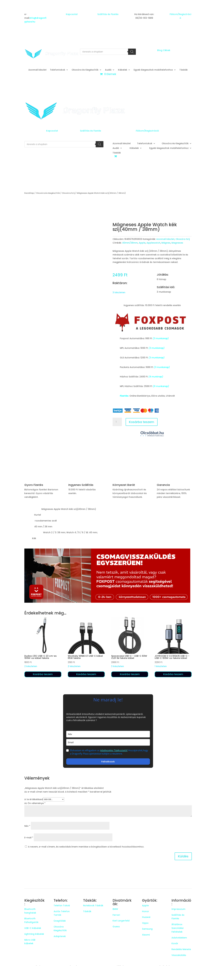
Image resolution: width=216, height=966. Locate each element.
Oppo (145, 923)
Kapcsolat (72, 14)
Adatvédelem (179, 937)
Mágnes (165, 242)
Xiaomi (146, 934)
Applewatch (153, 242)
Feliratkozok (108, 761)
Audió (108, 70)
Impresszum (178, 909)
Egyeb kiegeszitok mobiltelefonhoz (153, 70)
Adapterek (60, 936)
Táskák (183, 70)
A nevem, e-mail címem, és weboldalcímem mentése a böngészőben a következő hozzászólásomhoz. (86, 846)
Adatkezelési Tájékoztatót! (114, 750)
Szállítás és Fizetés (107, 14)
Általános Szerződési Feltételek (177, 928)
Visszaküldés (178, 955)
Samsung (147, 928)
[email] (108, 742)
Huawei (146, 917)
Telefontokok (57, 70)
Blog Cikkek (163, 50)
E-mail (28, 837)
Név (27, 826)
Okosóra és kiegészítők (48, 193)
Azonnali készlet (37, 70)
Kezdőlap (29, 193)
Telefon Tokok (62, 905)
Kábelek (122, 70)
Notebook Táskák (93, 905)
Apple (142, 242)
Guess (116, 926)
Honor (145, 911)
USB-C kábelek (32, 928)
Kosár (174, 943)
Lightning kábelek (34, 934)
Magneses (177, 242)
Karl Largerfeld (121, 920)
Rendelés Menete (181, 949)
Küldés (183, 856)
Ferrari (116, 914)
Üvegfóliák (60, 920)
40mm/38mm (130, 242)
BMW (115, 909)
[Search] (132, 52)
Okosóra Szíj (68, 193)
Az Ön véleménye (34, 803)
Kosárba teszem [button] (43, 674)
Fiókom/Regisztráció (147, 130)
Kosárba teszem (141, 422)
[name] (108, 734)
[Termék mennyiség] (117, 422)
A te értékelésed (33, 799)
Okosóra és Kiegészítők (85, 70)
